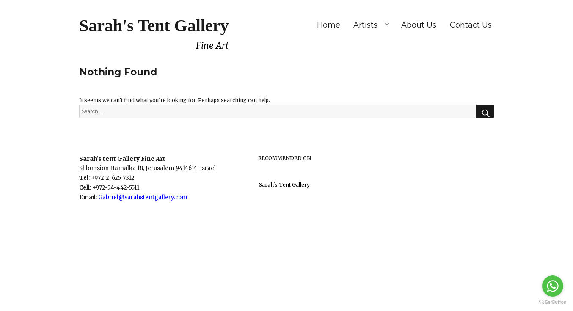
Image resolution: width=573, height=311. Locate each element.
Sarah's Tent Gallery (154, 25)
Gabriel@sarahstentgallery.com (142, 197)
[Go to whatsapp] (552, 286)
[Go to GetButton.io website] (552, 302)
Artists (365, 25)
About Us (418, 25)
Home (328, 25)
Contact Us (471, 25)
